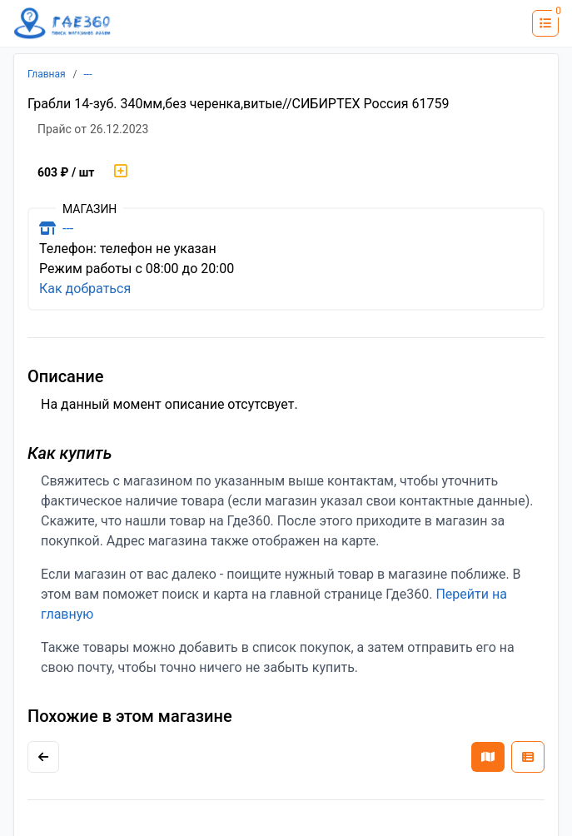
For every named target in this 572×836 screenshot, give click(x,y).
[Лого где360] (62, 24)
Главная (46, 74)
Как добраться (85, 288)
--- (88, 74)
